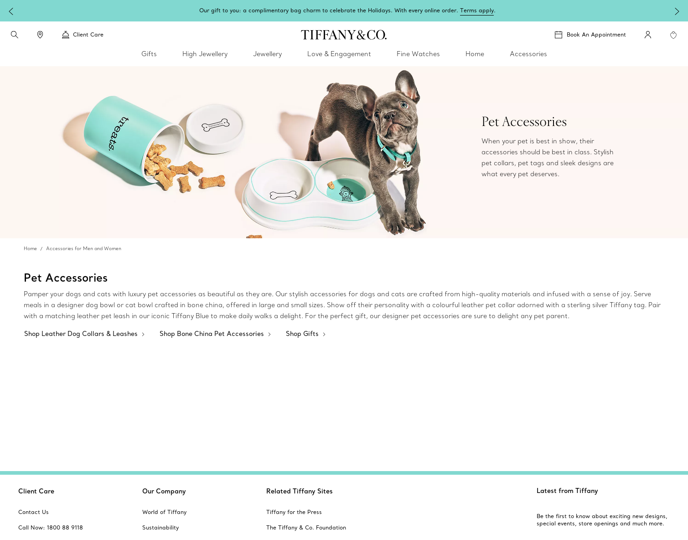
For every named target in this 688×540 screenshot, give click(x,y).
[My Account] (648, 34)
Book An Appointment (596, 34)
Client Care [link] (82, 34)
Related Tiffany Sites (299, 491)
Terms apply (589, 10)
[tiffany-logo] (344, 35)
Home (30, 249)
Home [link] (475, 54)
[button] (14, 34)
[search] (14, 34)
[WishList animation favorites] (673, 35)
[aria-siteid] (33, 512)
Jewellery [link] (267, 54)
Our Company (164, 491)
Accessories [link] (528, 54)
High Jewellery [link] (205, 54)
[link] (40, 34)
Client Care (36, 491)
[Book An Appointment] (590, 34)
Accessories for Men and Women (83, 249)
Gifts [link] (149, 54)
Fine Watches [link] (418, 54)
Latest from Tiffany (567, 491)
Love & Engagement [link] (339, 54)
